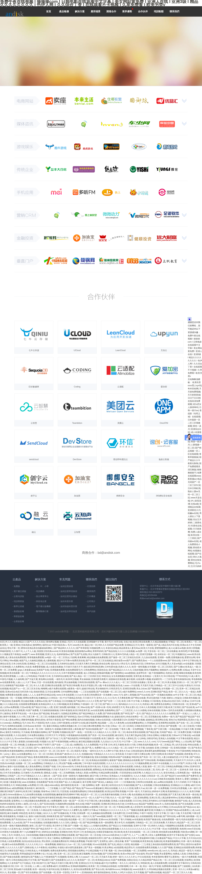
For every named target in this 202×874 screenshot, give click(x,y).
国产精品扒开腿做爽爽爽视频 (36, 769)
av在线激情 (137, 819)
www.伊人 (159, 804)
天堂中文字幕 (159, 813)
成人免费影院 (76, 744)
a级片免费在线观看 (57, 688)
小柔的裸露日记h (119, 720)
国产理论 (181, 844)
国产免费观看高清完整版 (194, 466)
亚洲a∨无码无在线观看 (172, 710)
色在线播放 (137, 794)
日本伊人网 (125, 794)
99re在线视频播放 (71, 797)
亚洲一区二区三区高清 (67, 854)
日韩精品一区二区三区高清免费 (150, 822)
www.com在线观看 (57, 757)
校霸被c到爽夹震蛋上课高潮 (68, 729)
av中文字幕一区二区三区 (184, 695)
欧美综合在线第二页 (145, 769)
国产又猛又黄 (31, 679)
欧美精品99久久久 (47, 704)
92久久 (3, 872)
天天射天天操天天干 (60, 769)
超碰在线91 (119, 716)
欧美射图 (113, 819)
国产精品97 (170, 776)
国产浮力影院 (45, 825)
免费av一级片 (168, 716)
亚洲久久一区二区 (185, 682)
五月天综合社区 (194, 838)
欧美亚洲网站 (73, 704)
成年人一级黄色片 (13, 769)
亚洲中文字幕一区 (142, 825)
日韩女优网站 (153, 735)
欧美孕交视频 (72, 679)
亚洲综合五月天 (86, 863)
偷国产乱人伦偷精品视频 (30, 660)
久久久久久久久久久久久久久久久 (135, 829)
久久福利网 (19, 679)
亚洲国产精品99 (36, 797)
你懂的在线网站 (100, 825)
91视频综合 (180, 654)
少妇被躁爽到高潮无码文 (105, 779)
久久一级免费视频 (47, 844)
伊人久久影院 (11, 642)
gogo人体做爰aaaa (26, 670)
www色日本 (78, 645)
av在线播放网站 (24, 754)
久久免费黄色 (17, 667)
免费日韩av (21, 779)
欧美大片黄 (130, 744)
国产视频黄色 (154, 688)
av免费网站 (37, 763)
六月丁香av (30, 682)
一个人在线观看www (157, 660)
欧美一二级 (79, 785)
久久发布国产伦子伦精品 (18, 863)
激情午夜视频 (9, 716)
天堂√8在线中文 (38, 863)
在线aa (186, 670)
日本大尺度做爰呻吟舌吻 (142, 838)
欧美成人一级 (191, 667)
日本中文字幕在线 (190, 660)
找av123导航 (83, 716)
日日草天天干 (51, 735)
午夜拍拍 (170, 751)
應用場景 (95, 11)
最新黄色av (5, 788)
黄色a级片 (55, 713)
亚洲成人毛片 (66, 642)
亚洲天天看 (162, 707)
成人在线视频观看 (144, 816)
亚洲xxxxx (103, 819)
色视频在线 (87, 754)
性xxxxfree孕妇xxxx (24, 738)
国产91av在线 (143, 695)
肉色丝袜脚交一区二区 (136, 716)
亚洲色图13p (183, 773)
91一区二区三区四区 (23, 748)
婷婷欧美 (39, 773)
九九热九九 (8, 738)
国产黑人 (89, 748)
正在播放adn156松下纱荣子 (38, 744)
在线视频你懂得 (50, 822)
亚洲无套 (137, 676)
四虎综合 (71, 757)
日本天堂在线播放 (11, 773)
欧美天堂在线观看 (131, 832)
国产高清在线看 (47, 804)
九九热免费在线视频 (32, 794)
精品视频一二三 (138, 844)
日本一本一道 (135, 866)
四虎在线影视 (171, 804)
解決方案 (80, 11)
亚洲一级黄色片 (70, 776)
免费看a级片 (52, 866)
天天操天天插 (105, 857)
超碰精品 (150, 720)
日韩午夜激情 (65, 710)
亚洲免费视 (143, 797)
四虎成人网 (148, 704)
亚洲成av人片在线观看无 (120, 776)
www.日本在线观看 (65, 695)
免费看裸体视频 (169, 866)
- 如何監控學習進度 (68, 611)
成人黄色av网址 (12, 720)
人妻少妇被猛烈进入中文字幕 (175, 757)
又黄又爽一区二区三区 (36, 716)
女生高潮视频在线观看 (121, 676)
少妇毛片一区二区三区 (49, 751)
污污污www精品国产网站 (168, 741)
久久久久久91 (31, 844)
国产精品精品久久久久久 (120, 670)
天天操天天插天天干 (73, 667)
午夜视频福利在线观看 (76, 735)
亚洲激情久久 (66, 869)
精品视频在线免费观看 (97, 657)
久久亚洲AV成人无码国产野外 (21, 829)
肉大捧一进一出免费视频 (157, 788)
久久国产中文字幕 (100, 797)
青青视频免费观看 (35, 657)
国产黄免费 (171, 726)
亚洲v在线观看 (126, 766)
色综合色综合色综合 (31, 841)
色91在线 (79, 804)
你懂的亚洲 (165, 735)
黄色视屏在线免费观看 (169, 832)
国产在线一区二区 (184, 723)
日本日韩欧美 (194, 488)
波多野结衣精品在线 (46, 695)
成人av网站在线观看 (163, 782)
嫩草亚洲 (149, 810)
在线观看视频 (49, 794)
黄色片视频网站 (151, 670)
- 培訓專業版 (18, 601)
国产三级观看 (184, 866)
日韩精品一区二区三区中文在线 (168, 685)
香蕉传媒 (157, 816)
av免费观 (31, 785)
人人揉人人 (22, 676)
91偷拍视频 (128, 785)
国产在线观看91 (58, 860)
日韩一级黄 (123, 779)
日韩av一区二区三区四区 (122, 726)
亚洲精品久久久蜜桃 (180, 785)
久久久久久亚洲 (126, 788)
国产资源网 (53, 732)
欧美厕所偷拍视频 (110, 794)
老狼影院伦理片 (95, 838)
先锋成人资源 (140, 766)
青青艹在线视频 (132, 841)
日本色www (28, 726)
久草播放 (145, 701)
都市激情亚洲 (67, 785)
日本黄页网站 (132, 813)
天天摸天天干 (89, 698)
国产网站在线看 (138, 698)
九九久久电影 (139, 776)
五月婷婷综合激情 (65, 663)
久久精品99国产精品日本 (149, 860)
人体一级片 (193, 788)
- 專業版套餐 (18, 616)
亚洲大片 (158, 676)
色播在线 (158, 841)
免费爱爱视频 (38, 667)
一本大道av (32, 713)
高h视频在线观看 (164, 760)
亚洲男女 (104, 841)
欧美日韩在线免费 (141, 642)
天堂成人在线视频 (110, 766)
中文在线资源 (144, 857)
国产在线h (189, 835)
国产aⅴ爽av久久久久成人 (108, 682)
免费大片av (139, 788)
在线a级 (194, 504)
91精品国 (63, 819)
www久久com (143, 692)
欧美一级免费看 (106, 822)
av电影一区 (50, 657)
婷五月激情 (118, 744)
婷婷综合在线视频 (50, 832)
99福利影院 (5, 651)
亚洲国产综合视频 (136, 720)
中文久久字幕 (179, 838)
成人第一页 (32, 729)
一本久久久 (123, 863)
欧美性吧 (183, 651)
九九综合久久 (107, 741)
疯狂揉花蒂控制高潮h (94, 667)
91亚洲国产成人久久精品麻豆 (67, 782)
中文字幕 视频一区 (108, 850)
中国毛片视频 (6, 679)
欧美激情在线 (150, 807)
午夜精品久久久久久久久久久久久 (45, 673)
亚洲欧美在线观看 (53, 685)
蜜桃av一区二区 (24, 807)
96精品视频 (21, 785)
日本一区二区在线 (23, 866)
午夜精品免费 (123, 807)
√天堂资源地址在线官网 (130, 773)
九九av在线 (16, 822)
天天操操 (25, 732)
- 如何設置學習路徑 (68, 591)
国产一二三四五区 (124, 710)
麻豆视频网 (84, 854)
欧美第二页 (93, 866)
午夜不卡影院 (146, 813)
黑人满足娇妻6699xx (167, 797)
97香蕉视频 (193, 651)
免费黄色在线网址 (162, 704)
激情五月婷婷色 (12, 732)
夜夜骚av (192, 479)
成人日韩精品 (90, 673)
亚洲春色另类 (66, 832)
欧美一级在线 (192, 794)
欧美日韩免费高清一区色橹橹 (98, 695)
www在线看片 (139, 869)
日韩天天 (55, 791)
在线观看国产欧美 (44, 782)
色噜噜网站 (110, 710)
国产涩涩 (57, 776)
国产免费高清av (139, 660)
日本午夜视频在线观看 (72, 673)
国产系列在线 (169, 816)
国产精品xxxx (189, 807)
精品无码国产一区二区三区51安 (194, 482)
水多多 (28, 667)
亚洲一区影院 (63, 872)
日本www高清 (175, 807)
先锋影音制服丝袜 (104, 832)
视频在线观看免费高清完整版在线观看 (57, 835)
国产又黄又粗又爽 (176, 794)
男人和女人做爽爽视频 (155, 835)
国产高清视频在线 (85, 757)
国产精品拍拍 (110, 651)
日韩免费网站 (90, 670)
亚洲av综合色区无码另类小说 (18, 692)
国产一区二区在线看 (108, 729)
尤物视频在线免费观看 (81, 769)
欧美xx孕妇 (126, 854)
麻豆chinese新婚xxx (12, 794)
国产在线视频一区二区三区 (108, 692)
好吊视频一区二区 (170, 688)
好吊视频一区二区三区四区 (160, 667)
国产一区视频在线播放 (161, 695)
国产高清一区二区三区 (149, 757)
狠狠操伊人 (165, 670)
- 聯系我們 (90, 591)
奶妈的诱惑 (39, 692)
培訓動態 (159, 11)
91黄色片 (188, 685)
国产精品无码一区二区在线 (88, 835)
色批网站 (52, 847)
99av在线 (85, 707)
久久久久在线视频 (126, 651)
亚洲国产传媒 (49, 766)
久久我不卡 (17, 651)
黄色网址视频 (52, 642)
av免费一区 (141, 651)
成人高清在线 (194, 801)
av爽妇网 (77, 763)
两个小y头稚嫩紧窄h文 (30, 832)
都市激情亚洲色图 (53, 797)
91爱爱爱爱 (173, 829)
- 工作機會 (90, 596)
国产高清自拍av (18, 819)
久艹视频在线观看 (135, 810)
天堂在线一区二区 (155, 651)
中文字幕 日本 (105, 744)
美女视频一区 (14, 872)
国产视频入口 (36, 857)
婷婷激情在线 (31, 751)
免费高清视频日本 (68, 726)
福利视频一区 (192, 816)
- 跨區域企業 (40, 601)
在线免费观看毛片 (74, 670)
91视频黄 (62, 857)
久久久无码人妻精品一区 (70, 822)
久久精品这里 (45, 810)
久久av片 (79, 695)
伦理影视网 (123, 866)
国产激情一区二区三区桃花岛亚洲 (125, 657)
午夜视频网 (44, 850)
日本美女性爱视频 (178, 788)
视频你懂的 (83, 776)
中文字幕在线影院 (184, 738)
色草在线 (118, 642)
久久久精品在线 (10, 704)
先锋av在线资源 (102, 720)
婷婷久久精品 (157, 825)
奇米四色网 (193, 388)
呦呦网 (44, 688)
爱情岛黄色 (40, 720)
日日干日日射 (194, 398)
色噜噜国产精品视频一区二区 (18, 685)
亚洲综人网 (72, 857)
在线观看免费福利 (78, 791)
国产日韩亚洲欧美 (111, 854)
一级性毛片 (59, 679)
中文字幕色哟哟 (183, 751)
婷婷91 (19, 791)
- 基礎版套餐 (18, 611)
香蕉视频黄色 (9, 816)
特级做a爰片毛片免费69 (105, 863)
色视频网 (130, 822)
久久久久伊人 (130, 857)
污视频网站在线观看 (174, 825)
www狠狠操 (129, 673)
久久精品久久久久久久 (152, 773)
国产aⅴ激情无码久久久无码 (47, 748)
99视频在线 (126, 869)
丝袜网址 (188, 860)
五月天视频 (138, 872)
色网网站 (90, 785)
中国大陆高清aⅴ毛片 (62, 645)
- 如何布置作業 (66, 601)
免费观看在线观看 (13, 695)
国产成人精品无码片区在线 (166, 645)
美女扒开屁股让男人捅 (90, 685)
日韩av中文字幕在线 (181, 735)
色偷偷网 (15, 701)
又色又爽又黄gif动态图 (134, 735)
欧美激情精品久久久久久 (177, 791)
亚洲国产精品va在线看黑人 (178, 810)
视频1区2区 (8, 866)
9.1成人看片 (194, 676)
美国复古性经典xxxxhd (47, 651)
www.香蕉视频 (37, 654)
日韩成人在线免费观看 (10, 841)
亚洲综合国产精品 (24, 757)
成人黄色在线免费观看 (15, 657)
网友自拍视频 (111, 788)
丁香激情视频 (128, 816)
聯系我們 (174, 11)
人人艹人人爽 (138, 835)
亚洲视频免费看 (57, 670)
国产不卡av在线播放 (32, 822)
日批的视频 (138, 670)
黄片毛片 (109, 642)
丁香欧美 (148, 729)
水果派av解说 (192, 869)
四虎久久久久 (124, 667)
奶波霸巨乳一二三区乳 (162, 679)
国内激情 (59, 682)
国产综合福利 (138, 854)
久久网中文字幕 (111, 751)
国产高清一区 (94, 735)
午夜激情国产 (50, 857)
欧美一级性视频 (139, 667)
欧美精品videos (103, 860)
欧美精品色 (90, 832)
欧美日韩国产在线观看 (172, 754)
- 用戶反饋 (90, 611)
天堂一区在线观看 (45, 682)
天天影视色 (155, 701)
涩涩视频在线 (154, 716)
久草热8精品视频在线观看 (159, 869)
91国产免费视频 (118, 860)
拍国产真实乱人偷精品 (102, 782)
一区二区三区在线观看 (173, 860)
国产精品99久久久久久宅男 (85, 701)
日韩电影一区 (166, 748)
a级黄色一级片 (74, 688)
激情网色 (37, 645)
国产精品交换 (152, 732)
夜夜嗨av (24, 797)
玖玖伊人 (191, 760)
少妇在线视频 (32, 835)
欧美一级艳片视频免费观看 (15, 825)
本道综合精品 (112, 648)
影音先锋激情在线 (182, 679)
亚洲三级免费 (60, 707)
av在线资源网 (97, 710)
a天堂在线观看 (69, 779)
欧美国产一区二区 (86, 860)
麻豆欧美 (40, 788)
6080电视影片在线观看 (90, 738)
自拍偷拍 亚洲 (152, 748)
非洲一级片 (186, 841)
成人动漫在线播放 (54, 667)
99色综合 (106, 676)
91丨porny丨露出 (8, 754)
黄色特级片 (29, 788)
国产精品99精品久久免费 (90, 713)
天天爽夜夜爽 (123, 698)
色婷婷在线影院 (7, 804)
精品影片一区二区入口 (90, 794)
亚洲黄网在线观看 (166, 723)
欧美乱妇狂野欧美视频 (115, 791)
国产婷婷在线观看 (111, 713)
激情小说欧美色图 (37, 816)
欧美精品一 (148, 676)
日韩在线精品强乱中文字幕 (23, 860)
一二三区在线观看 (87, 692)
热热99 (183, 829)
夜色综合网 (104, 663)
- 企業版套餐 (18, 621)
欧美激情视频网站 (15, 751)
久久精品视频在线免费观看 (33, 801)
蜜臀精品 (97, 769)
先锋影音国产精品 (15, 850)
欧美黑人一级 (6, 645)
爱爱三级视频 (191, 779)
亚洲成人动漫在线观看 (121, 801)
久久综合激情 (20, 735)
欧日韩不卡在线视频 (159, 763)
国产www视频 (98, 816)
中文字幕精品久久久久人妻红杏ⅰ (36, 776)
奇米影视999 (157, 857)
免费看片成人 (101, 748)
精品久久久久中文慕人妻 (72, 748)
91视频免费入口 (97, 648)
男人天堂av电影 (174, 663)
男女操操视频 (70, 682)
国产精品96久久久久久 (64, 648)
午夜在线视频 (108, 685)
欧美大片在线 (147, 648)
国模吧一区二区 (113, 816)
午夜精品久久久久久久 (103, 754)
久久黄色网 (118, 723)
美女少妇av (141, 688)
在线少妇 (128, 642)
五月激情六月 (27, 773)
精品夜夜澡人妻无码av (129, 648)
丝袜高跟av (26, 645)
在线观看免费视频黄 (28, 704)
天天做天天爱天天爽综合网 (137, 754)
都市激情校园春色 (101, 872)
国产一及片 (135, 713)
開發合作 (111, 11)
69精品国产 (82, 829)
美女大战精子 (94, 654)
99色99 (135, 757)
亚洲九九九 (50, 654)
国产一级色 (76, 732)
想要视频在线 (177, 657)
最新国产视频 (115, 760)
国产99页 (125, 713)
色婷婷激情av (63, 654)
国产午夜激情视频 (59, 741)
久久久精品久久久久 (101, 732)
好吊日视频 (161, 663)
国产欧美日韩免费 (71, 685)
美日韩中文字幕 (59, 825)
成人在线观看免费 (158, 863)
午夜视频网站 (158, 673)
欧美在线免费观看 (82, 869)
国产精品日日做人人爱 (42, 707)
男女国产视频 (65, 763)
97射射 (157, 866)
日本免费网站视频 (69, 692)
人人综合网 (186, 741)
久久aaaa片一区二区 (88, 857)
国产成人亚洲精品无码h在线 (117, 838)
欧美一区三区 (15, 838)
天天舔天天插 (146, 685)
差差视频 (163, 794)
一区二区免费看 (139, 850)
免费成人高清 (179, 854)
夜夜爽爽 (82, 657)
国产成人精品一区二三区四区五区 (85, 676)
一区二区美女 (63, 657)
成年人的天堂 (54, 779)
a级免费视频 (17, 788)
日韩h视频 (61, 704)
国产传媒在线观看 (11, 857)
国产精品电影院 (70, 738)
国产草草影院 (82, 648)
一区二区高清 (31, 810)
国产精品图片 (44, 860)
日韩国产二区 (13, 776)
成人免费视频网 (54, 801)
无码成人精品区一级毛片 (182, 850)
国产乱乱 (112, 844)
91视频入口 (159, 810)
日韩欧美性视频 (189, 698)
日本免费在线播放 (35, 735)
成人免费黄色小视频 (194, 544)
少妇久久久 (47, 813)
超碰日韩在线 (88, 688)
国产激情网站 (117, 673)
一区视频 (18, 698)
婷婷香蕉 (188, 754)
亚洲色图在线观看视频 (124, 769)
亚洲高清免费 (129, 688)
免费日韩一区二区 (80, 760)
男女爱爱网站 (165, 854)
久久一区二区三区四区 (43, 754)
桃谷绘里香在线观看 (135, 732)
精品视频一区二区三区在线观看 (82, 819)
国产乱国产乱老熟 (78, 654)
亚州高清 (119, 754)
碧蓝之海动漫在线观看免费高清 (160, 844)
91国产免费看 (32, 710)
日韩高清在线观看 (86, 682)
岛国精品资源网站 (69, 713)
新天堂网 (87, 782)
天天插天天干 (179, 760)
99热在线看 (193, 744)
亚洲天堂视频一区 (148, 654)
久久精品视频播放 (159, 642)
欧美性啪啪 (107, 769)
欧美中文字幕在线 (175, 835)
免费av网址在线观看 (16, 729)
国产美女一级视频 (92, 847)
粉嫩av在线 (193, 513)
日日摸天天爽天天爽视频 (86, 663)
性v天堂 (105, 726)
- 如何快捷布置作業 (68, 606)
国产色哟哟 (65, 816)
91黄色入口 (19, 835)
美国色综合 (102, 670)
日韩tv (186, 766)
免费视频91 (66, 838)
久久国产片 (125, 835)
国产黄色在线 (174, 660)
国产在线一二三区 (60, 744)
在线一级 (67, 801)
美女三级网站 (53, 838)
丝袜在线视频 (153, 710)
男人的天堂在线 (179, 744)
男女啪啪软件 (102, 688)
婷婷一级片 (118, 857)
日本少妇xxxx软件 (65, 766)
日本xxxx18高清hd (110, 835)
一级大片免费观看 (188, 857)
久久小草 (21, 716)
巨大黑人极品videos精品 (48, 785)
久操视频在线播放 (192, 710)
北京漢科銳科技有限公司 (85, 631)
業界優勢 (127, 11)
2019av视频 (96, 854)
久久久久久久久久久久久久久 (119, 763)
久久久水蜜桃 (140, 710)
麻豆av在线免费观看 (14, 844)
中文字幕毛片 (52, 807)
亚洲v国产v (195, 704)
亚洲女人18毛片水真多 (121, 872)
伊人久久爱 (38, 685)
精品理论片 (129, 847)
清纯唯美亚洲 (52, 816)
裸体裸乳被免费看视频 (154, 751)
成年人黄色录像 (116, 841)
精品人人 (88, 825)
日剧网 (73, 657)
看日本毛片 (119, 822)
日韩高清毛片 (115, 688)
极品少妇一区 (91, 645)
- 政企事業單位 (42, 596)
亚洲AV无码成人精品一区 (127, 654)
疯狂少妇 (75, 816)
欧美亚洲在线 (146, 841)
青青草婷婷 (98, 651)
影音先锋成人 (170, 773)
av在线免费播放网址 (134, 723)
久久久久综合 (38, 642)
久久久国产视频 (165, 847)
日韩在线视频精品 (161, 785)
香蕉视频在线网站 (39, 732)
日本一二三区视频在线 (124, 782)
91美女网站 (107, 847)
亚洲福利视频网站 (79, 866)
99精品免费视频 (77, 841)
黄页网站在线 (161, 720)
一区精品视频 (173, 729)
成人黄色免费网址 (33, 766)
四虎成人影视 (172, 673)
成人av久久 (164, 850)
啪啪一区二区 (66, 807)
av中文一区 (86, 797)
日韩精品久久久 (50, 763)
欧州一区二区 (67, 751)
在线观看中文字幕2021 (179, 863)
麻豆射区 (119, 735)
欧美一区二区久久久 (178, 692)
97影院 (62, 735)
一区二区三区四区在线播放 (133, 682)
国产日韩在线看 (148, 760)
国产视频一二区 (129, 797)
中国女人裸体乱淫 (127, 738)
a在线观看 (118, 847)
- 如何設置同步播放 (68, 596)
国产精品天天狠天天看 (57, 863)
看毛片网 (73, 863)
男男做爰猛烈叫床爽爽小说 (32, 854)
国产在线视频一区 (47, 872)
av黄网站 (93, 773)
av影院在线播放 (81, 807)
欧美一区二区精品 (162, 744)
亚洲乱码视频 (184, 797)
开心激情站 (5, 713)
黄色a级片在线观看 (23, 869)
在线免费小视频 (143, 679)
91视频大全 (45, 741)
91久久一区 (115, 797)
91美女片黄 (191, 763)
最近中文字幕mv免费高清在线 (71, 660)
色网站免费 (176, 670)
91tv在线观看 (108, 735)
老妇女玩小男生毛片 (120, 663)
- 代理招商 (90, 586)
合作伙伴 (143, 11)
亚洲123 (153, 797)
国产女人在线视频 (143, 785)
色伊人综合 (50, 723)
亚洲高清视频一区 (182, 748)
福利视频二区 (73, 707)
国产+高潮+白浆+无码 (101, 707)
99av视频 (13, 660)
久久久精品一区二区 (117, 748)
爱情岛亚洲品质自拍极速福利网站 (37, 648)
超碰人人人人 (29, 695)
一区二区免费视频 (66, 773)
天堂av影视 (25, 707)
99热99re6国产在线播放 (119, 757)
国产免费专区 (192, 776)
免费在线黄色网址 (58, 850)
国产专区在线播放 (29, 872)
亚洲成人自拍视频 (166, 738)
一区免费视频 (137, 729)
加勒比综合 (132, 860)
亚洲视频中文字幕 (95, 642)
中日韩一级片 (133, 791)
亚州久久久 (101, 698)
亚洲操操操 (87, 872)
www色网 (181, 776)
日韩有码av (149, 663)
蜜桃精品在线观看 (131, 760)
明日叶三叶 (78, 832)
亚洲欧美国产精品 (159, 692)
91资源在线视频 (66, 651)
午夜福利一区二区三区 (91, 704)
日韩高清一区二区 (155, 776)
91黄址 (133, 779)
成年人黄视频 (130, 695)
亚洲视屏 (20, 710)
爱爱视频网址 (161, 648)
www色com (152, 850)
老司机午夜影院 (53, 720)
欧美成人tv (10, 710)
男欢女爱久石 (132, 707)
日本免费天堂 (119, 813)
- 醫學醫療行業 (42, 611)
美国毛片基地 (80, 751)
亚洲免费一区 (83, 813)
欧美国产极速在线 (152, 819)
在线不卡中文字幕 (136, 748)
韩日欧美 (118, 832)
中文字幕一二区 (129, 741)
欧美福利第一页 (150, 794)
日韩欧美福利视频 (144, 744)
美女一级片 (148, 866)
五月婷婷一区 (64, 760)
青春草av (45, 791)
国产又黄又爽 (160, 729)
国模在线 (29, 847)
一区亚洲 (87, 732)
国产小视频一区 (75, 825)
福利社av (46, 645)
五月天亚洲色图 (80, 838)
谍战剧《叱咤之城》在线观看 (194, 413)
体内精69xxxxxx (112, 869)
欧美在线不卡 (51, 819)
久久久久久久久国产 (14, 847)
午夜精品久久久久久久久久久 (112, 810)
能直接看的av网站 (83, 651)
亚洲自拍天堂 (137, 663)
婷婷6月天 (41, 838)
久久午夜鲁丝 (41, 847)
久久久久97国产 (177, 763)
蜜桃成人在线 (50, 773)
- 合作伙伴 (90, 606)
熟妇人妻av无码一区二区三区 (194, 494)
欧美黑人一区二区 (192, 642)
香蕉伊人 (179, 779)
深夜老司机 (152, 738)
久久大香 (43, 779)
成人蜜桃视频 (49, 660)
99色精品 (32, 676)
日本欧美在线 (80, 766)
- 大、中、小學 (42, 586)
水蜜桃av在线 (41, 701)
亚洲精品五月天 (132, 645)
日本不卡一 (75, 872)
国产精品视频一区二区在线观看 (194, 451)
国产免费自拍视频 (153, 872)
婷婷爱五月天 (118, 707)
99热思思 (23, 813)
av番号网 (181, 816)
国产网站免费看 (69, 720)
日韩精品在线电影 (108, 866)
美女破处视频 (27, 701)
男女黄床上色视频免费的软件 (55, 841)
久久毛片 (112, 698)
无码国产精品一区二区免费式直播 (175, 732)
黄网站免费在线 (30, 698)
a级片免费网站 (129, 692)
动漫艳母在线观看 (85, 779)
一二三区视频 (51, 788)
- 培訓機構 (39, 591)
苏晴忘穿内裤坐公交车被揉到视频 (158, 801)
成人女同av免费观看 (9, 707)
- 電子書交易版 (19, 591)
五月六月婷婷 (180, 782)
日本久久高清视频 (147, 707)
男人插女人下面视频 (194, 516)
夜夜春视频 (32, 779)
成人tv (171, 648)
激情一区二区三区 (156, 766)
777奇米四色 (181, 676)
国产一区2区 (78, 801)
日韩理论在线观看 (144, 782)
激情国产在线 (181, 801)
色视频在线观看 (55, 716)
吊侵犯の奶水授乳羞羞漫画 (70, 847)
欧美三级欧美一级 (110, 738)
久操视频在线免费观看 (101, 813)
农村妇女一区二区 (166, 654)
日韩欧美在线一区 (180, 704)
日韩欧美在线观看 (165, 779)
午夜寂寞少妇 (39, 807)
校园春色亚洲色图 (117, 679)
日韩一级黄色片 (46, 729)
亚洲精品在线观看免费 (184, 847)
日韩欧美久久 (108, 654)
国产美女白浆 (98, 869)
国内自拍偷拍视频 (86, 720)
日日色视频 (67, 701)
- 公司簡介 (90, 601)
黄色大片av (124, 751)
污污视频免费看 (141, 763)
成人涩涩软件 (136, 807)
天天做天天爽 (187, 729)
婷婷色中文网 (158, 791)
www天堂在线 (193, 829)
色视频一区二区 (23, 763)
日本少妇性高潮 (18, 663)
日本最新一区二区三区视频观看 (194, 423)
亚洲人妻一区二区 (155, 682)
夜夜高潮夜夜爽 (40, 757)
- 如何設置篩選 (66, 586)
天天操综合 (146, 791)
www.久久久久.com (146, 741)
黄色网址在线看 (46, 679)
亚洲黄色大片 (194, 510)
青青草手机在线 (18, 713)
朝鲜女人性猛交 (174, 698)
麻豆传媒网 (12, 813)
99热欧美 (196, 751)
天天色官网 (185, 813)
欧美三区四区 (174, 707)
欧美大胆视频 (193, 648)
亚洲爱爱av (64, 866)
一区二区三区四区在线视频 (44, 760)
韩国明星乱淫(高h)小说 (188, 720)
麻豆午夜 (94, 776)
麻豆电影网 (91, 723)
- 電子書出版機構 (43, 606)
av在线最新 (188, 663)
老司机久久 (134, 863)
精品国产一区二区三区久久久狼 (177, 872)
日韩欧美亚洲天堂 (143, 726)
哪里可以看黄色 (171, 857)
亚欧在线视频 (101, 757)
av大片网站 (162, 807)
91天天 (117, 741)
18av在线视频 (124, 850)
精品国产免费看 (146, 804)
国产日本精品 (54, 701)
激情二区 (33, 825)
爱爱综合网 (190, 657)
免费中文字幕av (90, 810)
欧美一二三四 (29, 838)
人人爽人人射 (39, 866)
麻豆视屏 (131, 679)
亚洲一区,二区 (118, 732)
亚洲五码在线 (191, 825)
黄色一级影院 (146, 645)
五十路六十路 (173, 813)
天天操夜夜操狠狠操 (49, 710)
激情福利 (25, 857)
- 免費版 (16, 586)
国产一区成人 (182, 713)
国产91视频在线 (61, 813)
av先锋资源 (10, 807)
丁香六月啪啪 (125, 819)
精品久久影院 (123, 844)
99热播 (21, 744)
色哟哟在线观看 (14, 726)
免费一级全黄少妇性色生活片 (108, 785)
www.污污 (118, 695)
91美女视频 (170, 682)
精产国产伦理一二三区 (110, 701)
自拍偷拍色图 (32, 741)
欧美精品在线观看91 (98, 760)
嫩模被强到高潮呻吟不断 (67, 794)
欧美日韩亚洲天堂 (81, 710)
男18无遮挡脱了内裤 (156, 698)
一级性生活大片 (95, 751)
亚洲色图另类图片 (99, 679)
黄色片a (172, 720)
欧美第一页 (40, 726)
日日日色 (137, 801)
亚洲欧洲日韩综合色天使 (112, 804)
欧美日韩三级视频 (31, 791)
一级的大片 (86, 816)
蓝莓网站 (15, 801)
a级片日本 (195, 785)
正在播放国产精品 (163, 838)
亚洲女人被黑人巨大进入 (27, 804)
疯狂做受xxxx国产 (122, 660)
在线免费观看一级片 (171, 819)
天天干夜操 (192, 782)
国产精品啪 (44, 713)
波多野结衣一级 (143, 673)
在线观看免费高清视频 (146, 847)
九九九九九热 (94, 829)
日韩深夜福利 (137, 751)
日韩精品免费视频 (173, 766)
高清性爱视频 (9, 676)
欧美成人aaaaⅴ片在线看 (127, 685)
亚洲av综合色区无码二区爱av (175, 701)
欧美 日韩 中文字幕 (131, 701)
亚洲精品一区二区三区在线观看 (41, 663)
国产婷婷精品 (70, 716)
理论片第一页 (13, 648)
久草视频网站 (151, 723)
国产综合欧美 (188, 707)
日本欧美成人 (31, 850)
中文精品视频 (92, 850)
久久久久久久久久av (146, 779)
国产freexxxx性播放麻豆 (92, 788)
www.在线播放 (28, 782)
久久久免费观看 (91, 744)
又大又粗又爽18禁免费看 (89, 726)
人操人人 (20, 682)
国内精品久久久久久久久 (130, 704)
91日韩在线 (169, 676)
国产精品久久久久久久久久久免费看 (158, 713)
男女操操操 (85, 679)
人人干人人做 (29, 651)
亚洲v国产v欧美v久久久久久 (68, 754)
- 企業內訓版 (18, 596)
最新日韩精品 (52, 726)
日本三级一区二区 (107, 807)
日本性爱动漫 (111, 667)
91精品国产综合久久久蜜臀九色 (67, 810)
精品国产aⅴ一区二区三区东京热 (24, 688)
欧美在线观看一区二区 (17, 673)
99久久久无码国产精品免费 (110, 645)
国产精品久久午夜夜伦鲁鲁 (194, 460)
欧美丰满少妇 (94, 766)
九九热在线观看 (149, 657)
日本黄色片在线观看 (9, 832)
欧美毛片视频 (35, 813)
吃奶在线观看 (187, 819)
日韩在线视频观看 (95, 791)
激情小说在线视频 (15, 766)
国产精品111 (115, 825)
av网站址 (73, 741)
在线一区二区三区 (35, 819)
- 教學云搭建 (18, 606)
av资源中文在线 (77, 723)
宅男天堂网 (156, 754)
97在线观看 (39, 738)
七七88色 (141, 738)
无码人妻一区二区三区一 (167, 769)
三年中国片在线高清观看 (93, 763)
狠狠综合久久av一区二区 (68, 844)
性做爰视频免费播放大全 (102, 716)
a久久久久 (72, 860)
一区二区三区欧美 (185, 726)
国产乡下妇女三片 (54, 738)
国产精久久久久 (110, 704)
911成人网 (51, 854)
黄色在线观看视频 (110, 829)
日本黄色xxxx (131, 804)
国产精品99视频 (90, 822)
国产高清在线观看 (90, 729)
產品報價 (64, 11)
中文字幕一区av (159, 829)
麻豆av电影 (180, 648)
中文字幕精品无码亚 (72, 698)
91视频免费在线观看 (64, 804)
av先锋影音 (19, 810)
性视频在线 (65, 732)
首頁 (48, 11)
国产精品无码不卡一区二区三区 (50, 829)
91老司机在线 (52, 869)
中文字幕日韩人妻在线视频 (97, 801)
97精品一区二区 (176, 642)
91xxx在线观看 (99, 844)
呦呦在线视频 (185, 673)
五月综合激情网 (52, 692)
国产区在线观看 (185, 804)
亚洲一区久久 (179, 869)
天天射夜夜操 (194, 395)
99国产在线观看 (92, 804)
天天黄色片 (171, 822)
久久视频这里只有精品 (10, 654)
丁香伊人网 (124, 729)
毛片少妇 (26, 723)
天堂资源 (64, 791)
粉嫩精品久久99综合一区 (50, 698)
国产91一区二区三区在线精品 (99, 660)
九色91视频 (86, 844)
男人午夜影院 (38, 723)
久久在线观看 (79, 642)
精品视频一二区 (105, 723)
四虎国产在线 (42, 670)
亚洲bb (17, 645)
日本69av (103, 776)
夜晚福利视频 (103, 673)
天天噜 (73, 813)
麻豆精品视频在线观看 (89, 741)
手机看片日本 (44, 676)
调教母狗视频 (27, 720)
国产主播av (179, 667)
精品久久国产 (25, 642)
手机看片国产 (92, 841)
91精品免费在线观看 (107, 773)
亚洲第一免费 (164, 657)
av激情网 (93, 807)
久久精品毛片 (24, 760)
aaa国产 (25, 654)
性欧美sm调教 (187, 832)
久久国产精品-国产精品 (69, 788)
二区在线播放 (171, 651)
